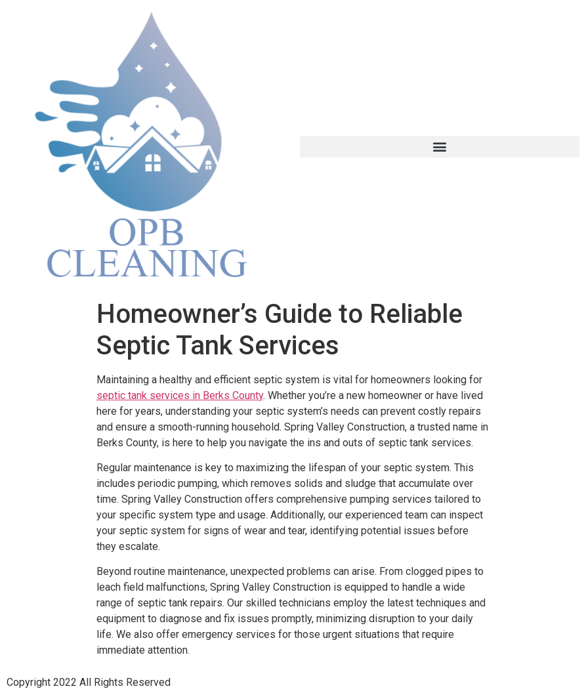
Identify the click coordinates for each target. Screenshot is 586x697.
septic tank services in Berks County (179, 395)
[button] (440, 147)
